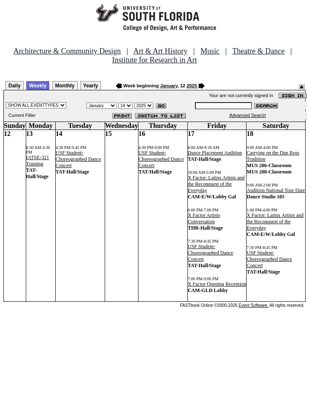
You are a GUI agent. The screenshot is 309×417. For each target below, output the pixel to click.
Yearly (90, 86)
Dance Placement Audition (215, 153)
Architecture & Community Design (67, 51)
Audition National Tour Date (276, 190)
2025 (192, 85)
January (168, 85)
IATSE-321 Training (37, 160)
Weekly (37, 86)
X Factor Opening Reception (217, 284)
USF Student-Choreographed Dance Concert (78, 159)
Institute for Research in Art (154, 60)
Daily (14, 86)
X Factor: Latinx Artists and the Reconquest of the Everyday (216, 184)
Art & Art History (160, 51)
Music (210, 51)
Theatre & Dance (258, 51)
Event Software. (253, 305)
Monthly (65, 86)
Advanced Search (247, 115)
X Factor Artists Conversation (204, 218)
